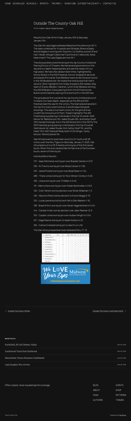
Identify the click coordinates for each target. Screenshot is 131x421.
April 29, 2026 (121, 345)
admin (42, 28)
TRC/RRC (56, 3)
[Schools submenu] (37, 3)
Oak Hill (48, 28)
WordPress (122, 415)
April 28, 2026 (121, 364)
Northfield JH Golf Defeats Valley (21, 344)
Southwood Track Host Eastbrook (21, 351)
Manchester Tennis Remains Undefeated (24, 358)
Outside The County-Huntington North (108, 311)
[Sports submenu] (49, 3)
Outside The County (88, 3)
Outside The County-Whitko (19, 311)
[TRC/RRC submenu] (61, 3)
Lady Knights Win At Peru (17, 364)
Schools (31, 3)
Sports (44, 3)
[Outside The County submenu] (100, 3)
